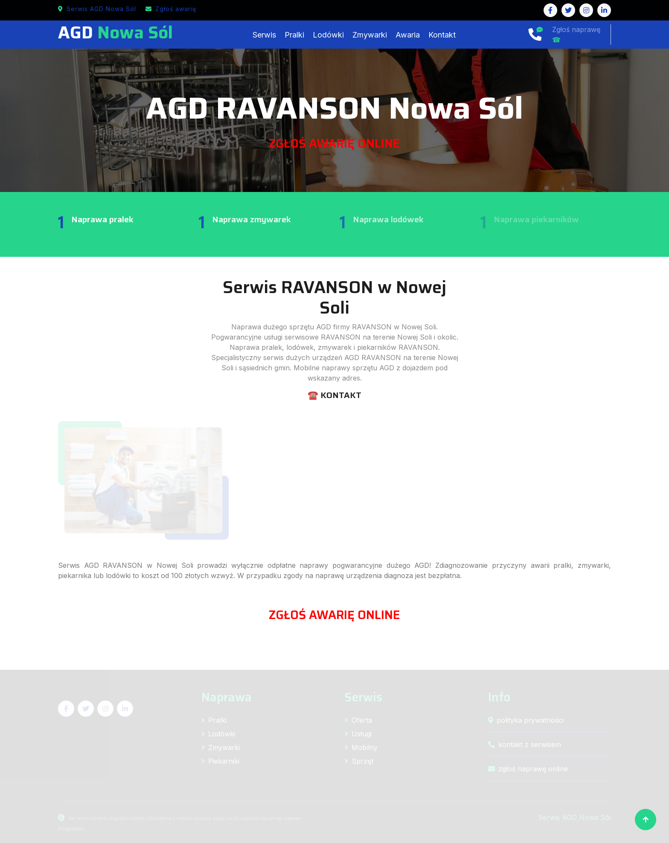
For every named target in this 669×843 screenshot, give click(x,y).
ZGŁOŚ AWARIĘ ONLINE (334, 143)
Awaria (408, 34)
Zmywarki (369, 34)
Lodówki (328, 34)
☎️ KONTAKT (334, 395)
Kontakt (442, 34)
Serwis (264, 34)
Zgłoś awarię (170, 8)
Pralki (294, 34)
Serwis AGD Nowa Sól (97, 8)
